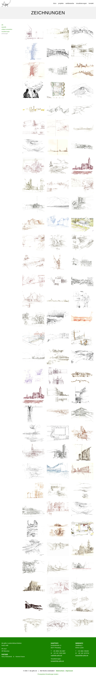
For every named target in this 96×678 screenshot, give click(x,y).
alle (2, 24)
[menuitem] (54, 3)
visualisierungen (6, 31)
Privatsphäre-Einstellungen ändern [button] (48, 674)
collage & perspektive (7, 29)
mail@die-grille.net (56, 655)
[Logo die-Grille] (6, 3)
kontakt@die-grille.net (57, 661)
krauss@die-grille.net (81, 655)
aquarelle (4, 27)
